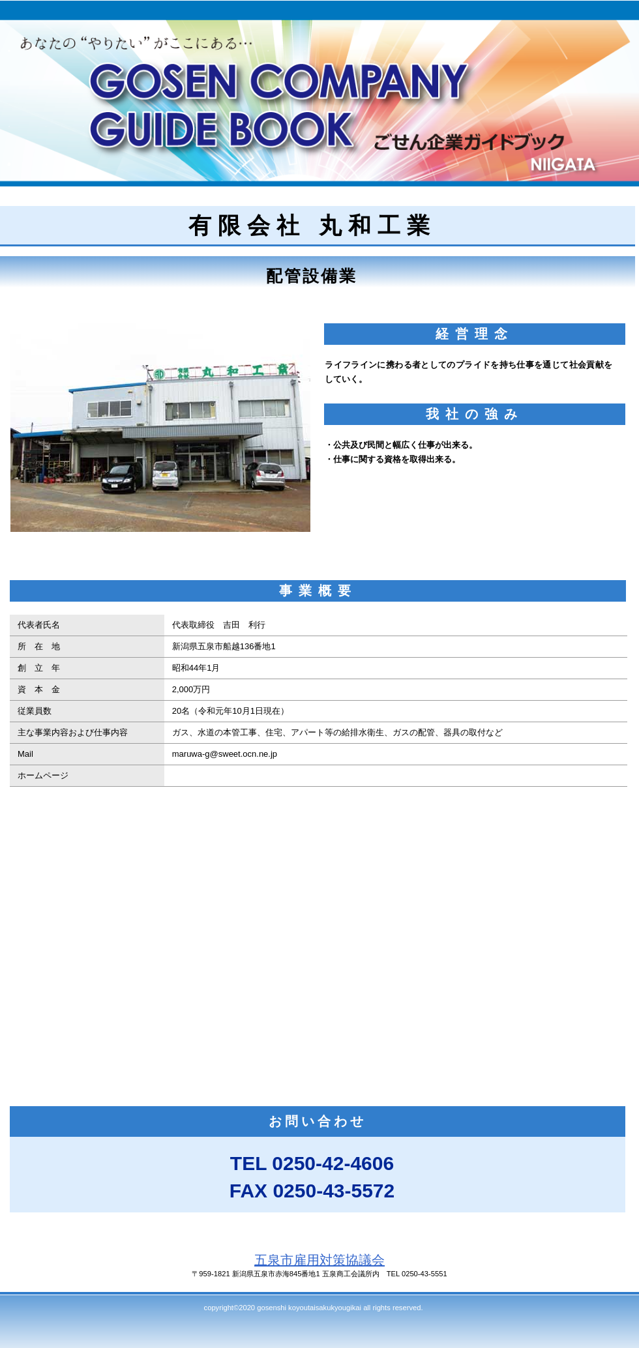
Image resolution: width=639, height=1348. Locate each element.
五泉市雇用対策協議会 (319, 1260)
